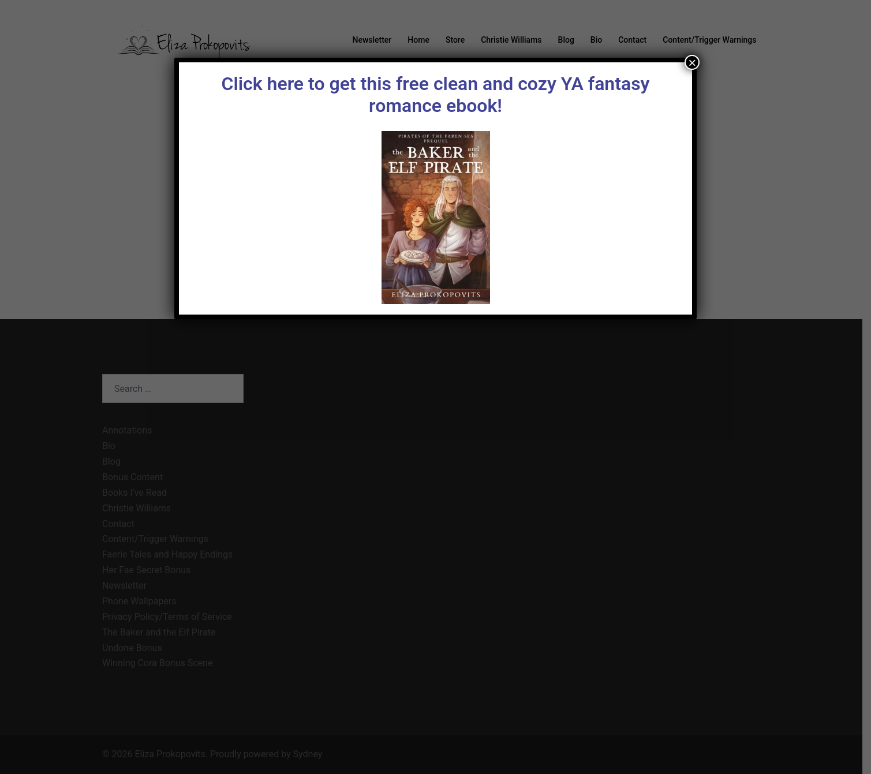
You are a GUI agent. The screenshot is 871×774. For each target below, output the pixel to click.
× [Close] (692, 62)
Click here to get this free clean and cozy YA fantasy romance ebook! (435, 95)
